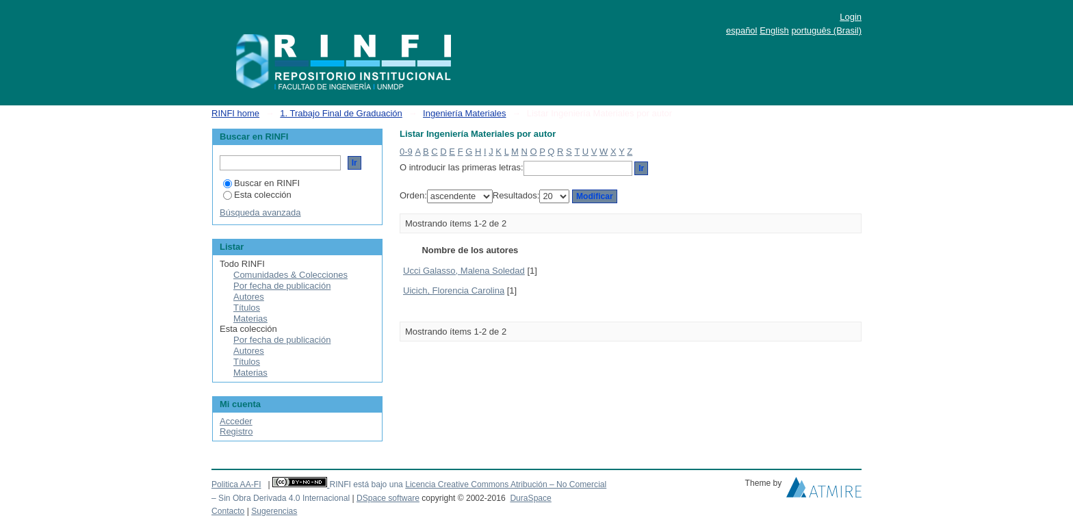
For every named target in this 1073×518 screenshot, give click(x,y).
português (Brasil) (826, 30)
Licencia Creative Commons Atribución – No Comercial (505, 484)
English (774, 30)
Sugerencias (274, 511)
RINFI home (235, 113)
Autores (248, 297)
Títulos (246, 307)
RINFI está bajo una (365, 484)
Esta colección (257, 195)
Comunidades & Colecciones (290, 275)
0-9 (406, 151)
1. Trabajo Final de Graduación (341, 113)
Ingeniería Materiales (464, 113)
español (742, 30)
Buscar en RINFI (261, 183)
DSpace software (388, 498)
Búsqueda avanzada (260, 212)
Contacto (227, 511)
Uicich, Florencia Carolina (453, 290)
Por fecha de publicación (282, 286)
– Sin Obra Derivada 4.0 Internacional (280, 498)
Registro (236, 431)
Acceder (236, 421)
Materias (250, 318)
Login (851, 17)
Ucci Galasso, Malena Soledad (464, 271)
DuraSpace (530, 498)
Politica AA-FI (236, 484)
